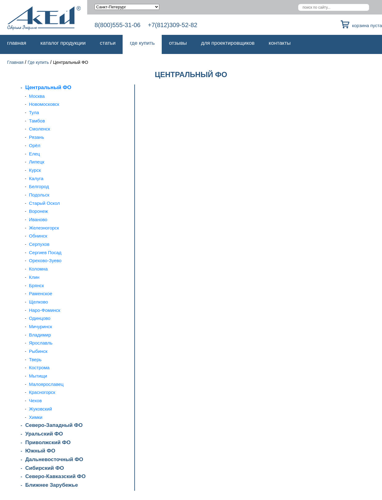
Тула (34, 112)
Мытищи (38, 375)
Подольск (39, 194)
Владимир (40, 334)
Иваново (38, 219)
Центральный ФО (48, 87)
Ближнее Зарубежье (51, 485)
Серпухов (39, 244)
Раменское (40, 293)
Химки (36, 417)
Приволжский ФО (48, 442)
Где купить (142, 43)
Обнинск (38, 235)
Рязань (36, 137)
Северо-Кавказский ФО (55, 476)
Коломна (38, 268)
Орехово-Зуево (45, 260)
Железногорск (44, 227)
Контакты (280, 43)
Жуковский (40, 408)
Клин (34, 277)
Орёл (34, 145)
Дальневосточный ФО (54, 459)
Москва (37, 96)
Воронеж (38, 211)
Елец (34, 153)
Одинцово (40, 318)
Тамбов (37, 120)
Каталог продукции (63, 43)
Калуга (36, 178)
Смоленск (39, 128)
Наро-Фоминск (44, 310)
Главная (16, 43)
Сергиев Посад (45, 252)
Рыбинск (38, 351)
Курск (35, 170)
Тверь (35, 359)
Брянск (36, 285)
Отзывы (178, 43)
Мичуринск (40, 326)
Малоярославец (46, 384)
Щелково (38, 301)
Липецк (36, 161)
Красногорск (42, 392)
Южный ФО (40, 451)
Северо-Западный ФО (54, 425)
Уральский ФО (44, 434)
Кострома (39, 367)
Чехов (35, 400)
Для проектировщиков (228, 43)
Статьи (108, 43)
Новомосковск (44, 104)
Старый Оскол (44, 203)
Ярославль (40, 342)
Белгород (39, 186)
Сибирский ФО (44, 468)
